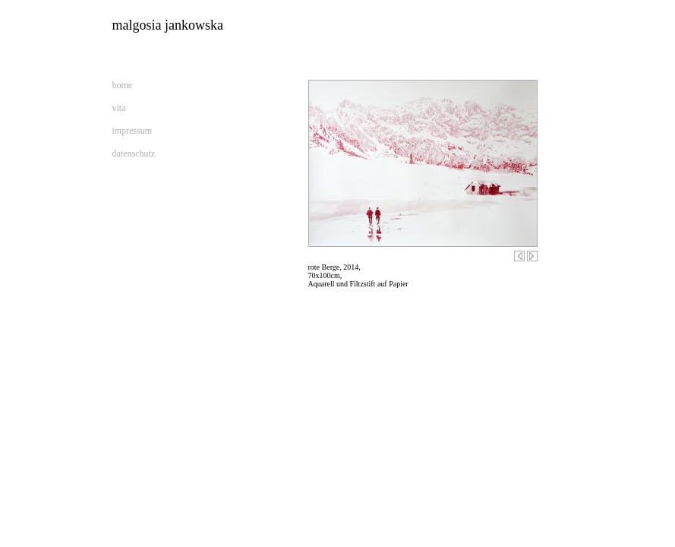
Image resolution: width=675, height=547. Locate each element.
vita (119, 108)
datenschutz (134, 153)
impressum (132, 130)
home (122, 85)
